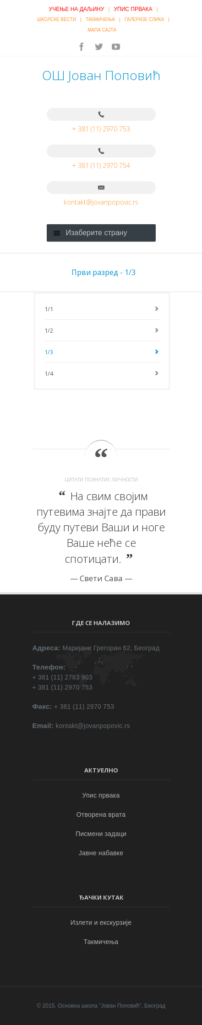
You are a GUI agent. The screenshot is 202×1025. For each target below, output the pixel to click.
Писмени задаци (101, 833)
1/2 (49, 330)
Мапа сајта (101, 29)
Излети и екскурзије (101, 922)
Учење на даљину (76, 9)
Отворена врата (101, 814)
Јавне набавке (101, 853)
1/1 (49, 309)
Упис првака (133, 9)
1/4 (49, 373)
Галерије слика (144, 19)
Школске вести (56, 19)
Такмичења (100, 19)
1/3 (49, 352)
